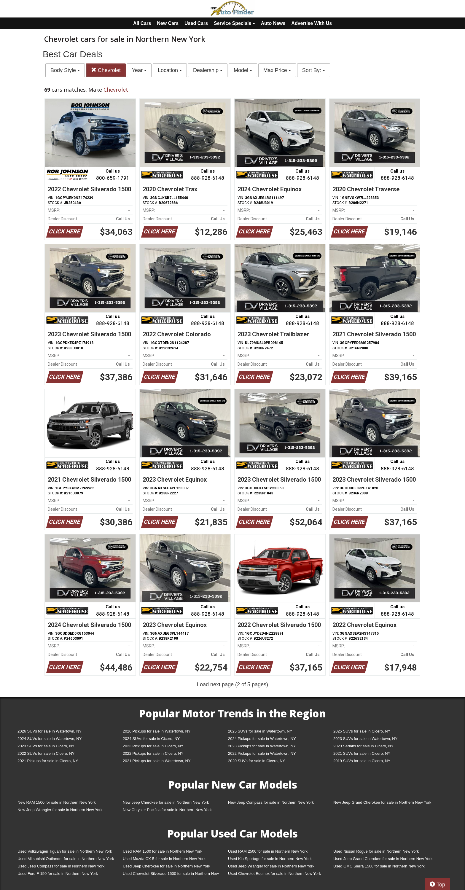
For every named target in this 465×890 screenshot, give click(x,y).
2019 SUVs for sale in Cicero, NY (361, 761)
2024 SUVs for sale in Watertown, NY (49, 738)
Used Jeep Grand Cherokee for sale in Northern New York (383, 858)
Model (243, 70)
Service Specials (234, 23)
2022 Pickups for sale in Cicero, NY (153, 753)
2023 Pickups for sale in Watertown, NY (262, 746)
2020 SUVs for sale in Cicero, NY (256, 761)
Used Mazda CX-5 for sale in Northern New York (164, 858)
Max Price (277, 70)
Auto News (273, 23)
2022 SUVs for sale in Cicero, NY (45, 753)
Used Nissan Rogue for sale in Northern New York (376, 851)
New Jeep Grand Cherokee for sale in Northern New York (382, 802)
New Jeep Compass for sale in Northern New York (271, 802)
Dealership (207, 70)
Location (170, 70)
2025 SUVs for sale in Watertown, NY (260, 731)
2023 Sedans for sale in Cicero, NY (363, 746)
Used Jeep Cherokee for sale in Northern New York (166, 866)
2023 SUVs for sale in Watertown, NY (365, 738)
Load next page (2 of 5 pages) (232, 684)
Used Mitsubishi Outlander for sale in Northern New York (65, 858)
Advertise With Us (311, 23)
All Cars (142, 23)
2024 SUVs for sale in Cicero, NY (151, 738)
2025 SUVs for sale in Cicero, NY (361, 731)
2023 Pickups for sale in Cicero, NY (153, 746)
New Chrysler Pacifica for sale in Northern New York (167, 810)
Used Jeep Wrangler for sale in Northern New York (271, 866)
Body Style (65, 70)
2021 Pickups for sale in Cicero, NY (47, 761)
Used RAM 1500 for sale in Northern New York (162, 851)
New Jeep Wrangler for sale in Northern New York (60, 810)
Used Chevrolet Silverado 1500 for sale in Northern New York (171, 874)
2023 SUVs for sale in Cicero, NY (45, 746)
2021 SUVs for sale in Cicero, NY (361, 753)
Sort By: (313, 70)
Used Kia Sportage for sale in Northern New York (270, 858)
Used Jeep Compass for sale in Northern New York (60, 866)
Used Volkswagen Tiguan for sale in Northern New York (64, 851)
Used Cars (196, 23)
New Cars (168, 23)
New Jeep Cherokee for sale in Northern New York (166, 802)
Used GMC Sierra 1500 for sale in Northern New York (379, 866)
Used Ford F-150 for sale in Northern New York (57, 873)
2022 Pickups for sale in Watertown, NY (262, 753)
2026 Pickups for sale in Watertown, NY (157, 731)
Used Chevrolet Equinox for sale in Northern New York (274, 873)
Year (139, 70)
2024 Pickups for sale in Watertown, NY (262, 738)
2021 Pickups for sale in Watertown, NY (157, 761)
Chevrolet (106, 70)
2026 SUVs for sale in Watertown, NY (49, 731)
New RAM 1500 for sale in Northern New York (56, 802)
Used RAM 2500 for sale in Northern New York (268, 851)
